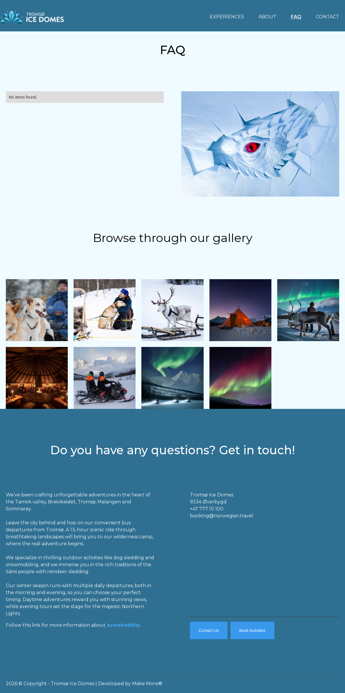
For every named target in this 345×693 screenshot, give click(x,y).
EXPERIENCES (227, 16)
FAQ (296, 16)
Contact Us (209, 630)
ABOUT (267, 16)
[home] (32, 15)
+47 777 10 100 (206, 509)
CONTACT (327, 16)
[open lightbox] (37, 310)
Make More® (147, 683)
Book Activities (252, 630)
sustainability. (124, 625)
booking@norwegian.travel (221, 516)
